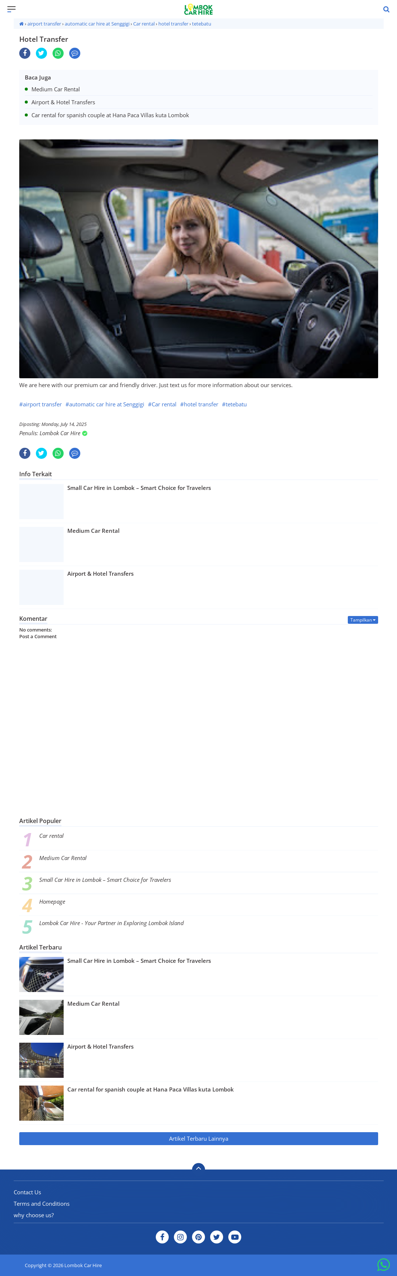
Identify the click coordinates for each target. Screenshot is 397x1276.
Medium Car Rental (63, 858)
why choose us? (34, 1215)
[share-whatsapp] (58, 53)
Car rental (51, 835)
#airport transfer (40, 404)
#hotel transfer (199, 404)
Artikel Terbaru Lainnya (198, 1138)
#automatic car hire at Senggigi (104, 404)
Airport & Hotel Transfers (100, 1046)
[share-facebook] (24, 53)
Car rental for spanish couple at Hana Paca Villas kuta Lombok (150, 1089)
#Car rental (162, 404)
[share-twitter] (41, 53)
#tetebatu (234, 404)
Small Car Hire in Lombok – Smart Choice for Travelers (105, 879)
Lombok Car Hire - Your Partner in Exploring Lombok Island (111, 923)
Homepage (52, 901)
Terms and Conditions (42, 1203)
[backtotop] (198, 1169)
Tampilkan (363, 620)
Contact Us (27, 1192)
